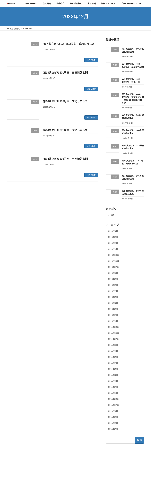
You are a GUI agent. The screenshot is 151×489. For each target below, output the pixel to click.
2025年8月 (113, 279)
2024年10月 (113, 339)
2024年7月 (113, 357)
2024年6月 (113, 363)
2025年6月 (113, 291)
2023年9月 (113, 411)
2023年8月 (113, 417)
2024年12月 (113, 327)
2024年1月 (113, 393)
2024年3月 (113, 381)
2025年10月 (113, 267)
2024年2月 (113, 387)
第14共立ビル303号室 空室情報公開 (65, 158)
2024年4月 (113, 375)
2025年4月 (113, 303)
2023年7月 (113, 423)
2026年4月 (113, 231)
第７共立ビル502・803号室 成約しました (69, 43)
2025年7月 (113, 285)
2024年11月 (113, 333)
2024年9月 (113, 345)
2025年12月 (113, 255)
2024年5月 (113, 369)
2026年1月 (113, 249)
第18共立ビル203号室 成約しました (65, 101)
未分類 (111, 215)
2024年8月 (113, 351)
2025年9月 (113, 273)
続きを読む (91, 60)
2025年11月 (113, 261)
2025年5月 (113, 297)
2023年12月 (113, 399)
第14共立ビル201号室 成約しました (65, 130)
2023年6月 (113, 429)
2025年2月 (113, 315)
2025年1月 (113, 321)
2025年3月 (113, 309)
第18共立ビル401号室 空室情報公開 (65, 72)
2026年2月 (113, 243)
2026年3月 (113, 237)
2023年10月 (113, 405)
